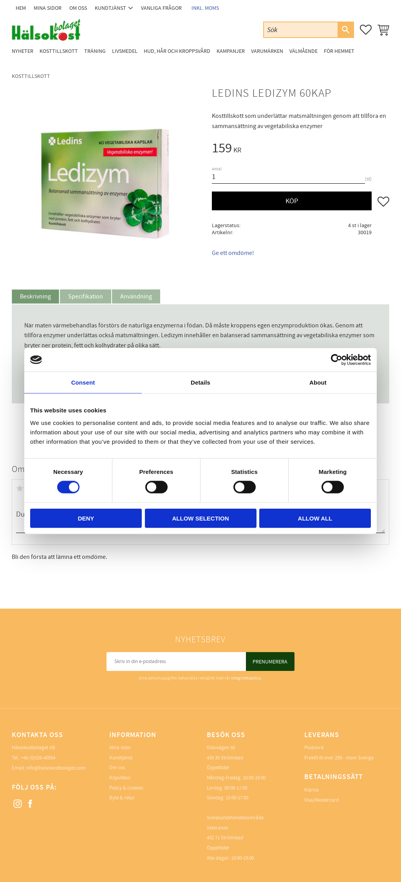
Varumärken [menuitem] (267, 51)
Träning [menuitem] (95, 51)
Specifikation (85, 296)
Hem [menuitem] (21, 8)
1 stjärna (19, 488)
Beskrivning (35, 296)
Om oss (117, 768)
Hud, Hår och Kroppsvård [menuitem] (177, 51)
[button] (366, 30)
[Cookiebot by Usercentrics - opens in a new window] (336, 360)
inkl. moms (205, 8)
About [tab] (318, 382)
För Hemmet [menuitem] (339, 51)
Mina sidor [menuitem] (47, 8)
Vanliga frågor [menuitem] (161, 8)
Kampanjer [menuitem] (231, 51)
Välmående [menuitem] (303, 51)
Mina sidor (120, 748)
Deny (86, 518)
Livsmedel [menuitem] (124, 51)
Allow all (315, 518)
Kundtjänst (120, 758)
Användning (136, 296)
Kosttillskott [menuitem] (59, 51)
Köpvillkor (120, 778)
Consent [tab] (83, 382)
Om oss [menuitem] (78, 8)
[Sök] (345, 29)
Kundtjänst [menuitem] (110, 8)
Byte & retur (122, 798)
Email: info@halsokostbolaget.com (48, 768)
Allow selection (200, 518)
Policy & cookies (126, 788)
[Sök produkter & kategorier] (301, 29)
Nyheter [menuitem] (22, 51)
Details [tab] (200, 382)
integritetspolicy (246, 678)
